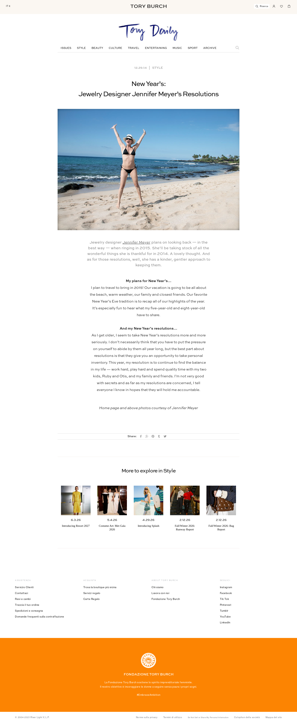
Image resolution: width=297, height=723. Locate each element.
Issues (66, 48)
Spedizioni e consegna (29, 610)
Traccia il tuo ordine (27, 604)
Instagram (226, 587)
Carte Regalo (91, 598)
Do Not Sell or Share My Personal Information (208, 717)
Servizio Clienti (24, 587)
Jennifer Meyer (136, 243)
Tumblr (224, 610)
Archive (209, 48)
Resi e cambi (23, 598)
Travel (133, 48)
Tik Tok (224, 598)
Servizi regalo (91, 593)
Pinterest (225, 604)
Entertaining (156, 48)
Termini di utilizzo (172, 717)
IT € (8, 6)
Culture (115, 48)
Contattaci (21, 593)
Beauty (97, 48)
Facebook (226, 593)
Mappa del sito (274, 717)
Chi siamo (158, 587)
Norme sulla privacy (147, 717)
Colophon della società (247, 717)
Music (177, 48)
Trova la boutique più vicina (99, 587)
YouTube (225, 616)
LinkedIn (225, 622)
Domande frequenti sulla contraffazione (39, 616)
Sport (193, 48)
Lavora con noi (160, 593)
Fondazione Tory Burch (166, 598)
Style (81, 48)
